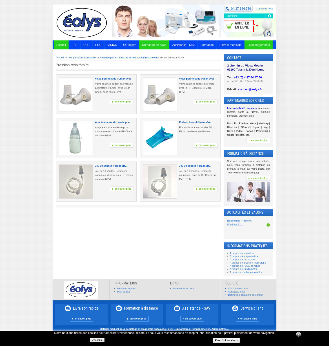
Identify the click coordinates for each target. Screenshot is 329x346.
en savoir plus (123, 101)
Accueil (60, 57)
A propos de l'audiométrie (244, 269)
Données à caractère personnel (245, 294)
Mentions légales (126, 288)
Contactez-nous (264, 8)
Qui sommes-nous (238, 288)
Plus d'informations (226, 340)
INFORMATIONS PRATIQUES (247, 246)
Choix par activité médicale (81, 57)
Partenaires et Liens (184, 288)
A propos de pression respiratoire (248, 262)
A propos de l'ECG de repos (245, 265)
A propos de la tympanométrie (246, 272)
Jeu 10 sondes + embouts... (111, 165)
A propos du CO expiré (242, 259)
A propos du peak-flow (242, 253)
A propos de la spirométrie (244, 256)
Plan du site (123, 291)
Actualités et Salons (245, 212)
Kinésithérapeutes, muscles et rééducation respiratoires (128, 57)
